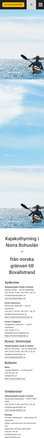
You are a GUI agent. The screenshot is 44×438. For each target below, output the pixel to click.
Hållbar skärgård (13, 5)
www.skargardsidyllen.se (15, 298)
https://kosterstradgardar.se (16, 336)
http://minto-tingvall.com (15, 378)
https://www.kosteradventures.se (18, 317)
